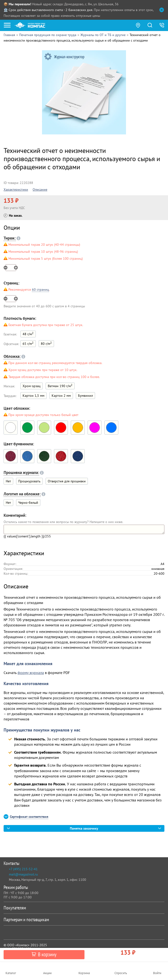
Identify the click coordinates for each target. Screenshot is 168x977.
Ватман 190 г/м (60, 385)
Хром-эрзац (32, 386)
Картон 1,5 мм (33, 395)
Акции (47, 973)
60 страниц (40, 289)
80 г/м (46, 343)
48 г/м (28, 333)
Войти (157, 973)
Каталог (11, 973)
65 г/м (28, 343)
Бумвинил (85, 395)
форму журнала (31, 672)
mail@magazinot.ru (23, 874)
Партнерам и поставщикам (83, 919)
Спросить (120, 973)
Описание (40, 189)
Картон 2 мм (61, 395)
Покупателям (83, 908)
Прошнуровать (29, 481)
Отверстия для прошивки (67, 481)
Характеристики (16, 189)
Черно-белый (28, 502)
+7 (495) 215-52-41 (23, 869)
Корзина (84, 973)
